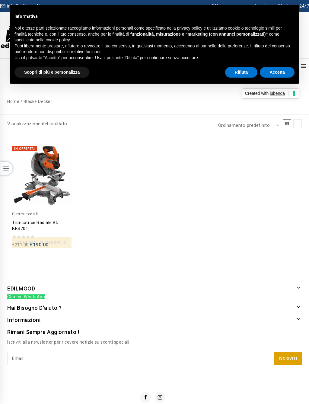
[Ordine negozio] (248, 113)
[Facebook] (145, 381)
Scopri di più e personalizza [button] (52, 72)
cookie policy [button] (58, 39)
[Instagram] (159, 381)
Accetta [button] (277, 72)
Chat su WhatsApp (26, 281)
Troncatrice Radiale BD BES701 (37, 209)
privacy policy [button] (189, 28)
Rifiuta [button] (241, 72)
